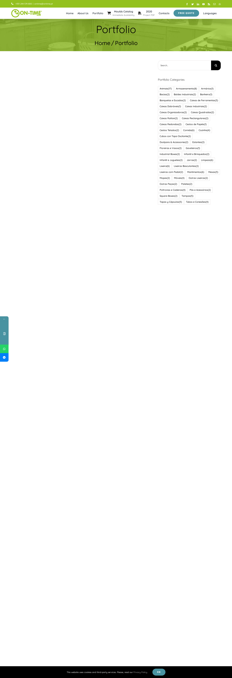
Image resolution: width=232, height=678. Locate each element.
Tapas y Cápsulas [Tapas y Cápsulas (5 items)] (170, 201)
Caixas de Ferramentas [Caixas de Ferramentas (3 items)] (203, 100)
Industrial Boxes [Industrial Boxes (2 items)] (169, 154)
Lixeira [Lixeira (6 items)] (164, 166)
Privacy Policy (140, 672)
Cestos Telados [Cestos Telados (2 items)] (168, 130)
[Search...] (183, 65)
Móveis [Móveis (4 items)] (178, 177)
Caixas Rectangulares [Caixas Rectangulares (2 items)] (194, 118)
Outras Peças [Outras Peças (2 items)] (167, 183)
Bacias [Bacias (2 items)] (164, 94)
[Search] (215, 65)
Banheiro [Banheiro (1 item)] (205, 94)
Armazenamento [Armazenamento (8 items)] (185, 88)
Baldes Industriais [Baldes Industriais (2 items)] (184, 94)
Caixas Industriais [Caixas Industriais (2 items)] (195, 106)
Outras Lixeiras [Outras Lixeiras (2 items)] (197, 177)
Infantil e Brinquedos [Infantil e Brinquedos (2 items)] (196, 154)
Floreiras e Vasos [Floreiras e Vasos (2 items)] (170, 148)
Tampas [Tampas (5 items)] (187, 195)
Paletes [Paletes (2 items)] (186, 183)
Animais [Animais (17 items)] (165, 88)
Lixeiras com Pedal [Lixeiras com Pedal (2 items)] (170, 172)
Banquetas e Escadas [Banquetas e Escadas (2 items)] (172, 100)
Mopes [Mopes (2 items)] (164, 177)
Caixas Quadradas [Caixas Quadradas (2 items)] (201, 112)
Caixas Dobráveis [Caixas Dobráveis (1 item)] (169, 106)
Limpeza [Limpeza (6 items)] (206, 160)
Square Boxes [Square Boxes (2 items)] (168, 195)
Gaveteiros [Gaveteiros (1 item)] (192, 148)
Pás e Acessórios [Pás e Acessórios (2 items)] (199, 189)
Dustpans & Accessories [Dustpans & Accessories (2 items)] (173, 142)
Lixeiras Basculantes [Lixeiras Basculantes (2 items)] (185, 166)
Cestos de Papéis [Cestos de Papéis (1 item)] (195, 124)
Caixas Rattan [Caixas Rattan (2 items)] (168, 118)
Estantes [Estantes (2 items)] (198, 142)
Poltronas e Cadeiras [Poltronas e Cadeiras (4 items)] (172, 189)
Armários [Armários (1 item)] (206, 88)
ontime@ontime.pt (43, 3)
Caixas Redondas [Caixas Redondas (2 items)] (170, 124)
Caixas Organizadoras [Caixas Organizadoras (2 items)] (172, 112)
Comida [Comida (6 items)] (188, 130)
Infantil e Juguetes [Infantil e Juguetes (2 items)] (170, 160)
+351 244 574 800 (21, 3)
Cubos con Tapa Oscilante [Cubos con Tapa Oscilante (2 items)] (174, 136)
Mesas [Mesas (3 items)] (213, 172)
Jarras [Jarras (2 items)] (191, 160)
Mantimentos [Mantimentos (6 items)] (195, 172)
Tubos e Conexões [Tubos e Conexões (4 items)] (196, 201)
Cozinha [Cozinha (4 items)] (203, 130)
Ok (159, 672)
